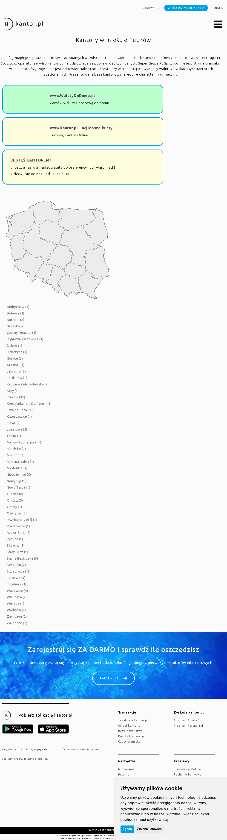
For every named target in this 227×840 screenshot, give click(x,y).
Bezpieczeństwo (130, 730)
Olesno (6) (15, 494)
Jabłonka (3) (16, 371)
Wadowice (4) (17, 591)
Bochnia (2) (15, 320)
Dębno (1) (14, 345)
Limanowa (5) (17, 429)
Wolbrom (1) (16, 610)
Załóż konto (110, 678)
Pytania (123, 774)
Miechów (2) (16, 449)
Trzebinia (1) (16, 584)
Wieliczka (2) (17, 597)
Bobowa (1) (15, 313)
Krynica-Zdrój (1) (20, 410)
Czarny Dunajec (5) (21, 333)
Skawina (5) (16, 545)
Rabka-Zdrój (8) (19, 533)
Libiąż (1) (14, 423)
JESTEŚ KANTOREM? (31, 160)
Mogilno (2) (16, 455)
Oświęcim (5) (17, 513)
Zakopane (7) (17, 623)
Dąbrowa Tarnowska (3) (25, 339)
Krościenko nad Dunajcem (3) (29, 403)
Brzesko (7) (16, 326)
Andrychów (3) (18, 307)
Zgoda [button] (127, 829)
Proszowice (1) (18, 526)
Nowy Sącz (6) (18, 481)
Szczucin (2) (16, 565)
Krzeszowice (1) (19, 416)
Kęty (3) (13, 391)
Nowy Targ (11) (18, 487)
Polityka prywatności (39, 749)
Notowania (126, 769)
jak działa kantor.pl (133, 720)
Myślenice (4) (17, 468)
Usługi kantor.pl (130, 725)
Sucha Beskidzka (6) (22, 558)
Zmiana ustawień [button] (149, 829)
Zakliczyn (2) (17, 616)
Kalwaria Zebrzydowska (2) (28, 384)
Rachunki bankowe (187, 774)
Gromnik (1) (16, 365)
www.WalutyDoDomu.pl (72, 96)
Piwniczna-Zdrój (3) (22, 520)
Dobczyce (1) (17, 352)
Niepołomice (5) (19, 474)
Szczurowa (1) (18, 571)
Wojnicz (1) (15, 603)
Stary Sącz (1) (17, 552)
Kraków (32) (16, 397)
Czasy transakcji (130, 741)
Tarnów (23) (16, 578)
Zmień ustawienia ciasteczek (81, 749)
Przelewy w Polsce (187, 769)
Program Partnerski (188, 725)
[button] (218, 24)
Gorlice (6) (15, 358)
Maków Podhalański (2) (25, 442)
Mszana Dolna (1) (20, 462)
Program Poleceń (187, 720)
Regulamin (9, 749)
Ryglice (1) (15, 539)
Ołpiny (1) (14, 507)
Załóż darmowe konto (186, 7)
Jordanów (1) (17, 378)
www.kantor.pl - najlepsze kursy (81, 128)
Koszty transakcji (131, 736)
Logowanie (150, 8)
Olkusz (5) (15, 500)
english (219, 8)
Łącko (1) (14, 436)
